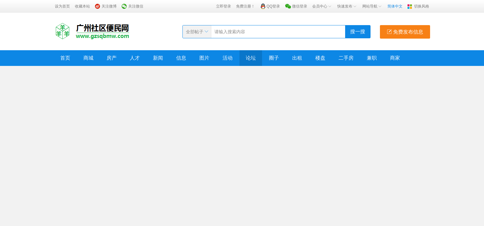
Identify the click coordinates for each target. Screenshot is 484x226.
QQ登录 (273, 6)
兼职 (372, 58)
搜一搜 (357, 31)
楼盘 (320, 58)
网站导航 (372, 6)
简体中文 (394, 6)
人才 (135, 58)
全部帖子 (194, 31)
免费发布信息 (405, 32)
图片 (204, 58)
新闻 (158, 58)
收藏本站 (82, 6)
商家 (395, 58)
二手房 (346, 58)
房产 (112, 58)
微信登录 (299, 6)
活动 (228, 58)
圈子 (274, 58)
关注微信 (135, 6)
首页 (65, 58)
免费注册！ (245, 6)
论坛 (251, 58)
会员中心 (322, 6)
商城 (88, 58)
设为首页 (62, 6)
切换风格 (421, 6)
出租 (297, 58)
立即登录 (223, 6)
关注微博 (109, 6)
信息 (181, 58)
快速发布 (347, 6)
